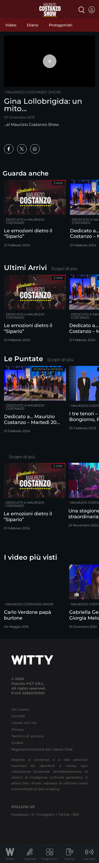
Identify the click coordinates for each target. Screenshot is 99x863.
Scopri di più (64, 268)
